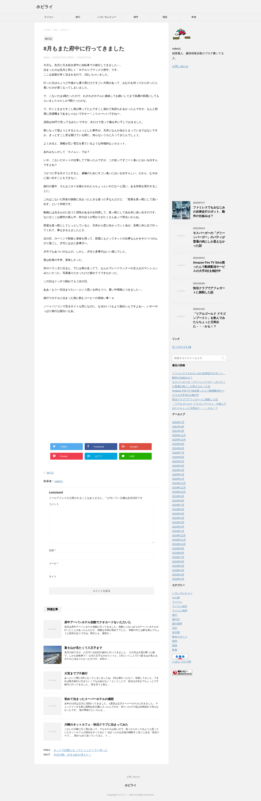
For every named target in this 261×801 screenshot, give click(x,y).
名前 (52, 550)
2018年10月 (179, 544)
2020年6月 (178, 457)
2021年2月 (178, 431)
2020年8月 (178, 448)
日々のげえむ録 (181, 346)
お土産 (176, 597)
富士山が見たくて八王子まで (83, 647)
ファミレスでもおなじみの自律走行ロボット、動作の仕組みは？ (209, 211)
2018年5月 (178, 565)
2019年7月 (178, 505)
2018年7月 (178, 557)
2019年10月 (179, 491)
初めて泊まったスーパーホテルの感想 (89, 699)
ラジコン (49, 17)
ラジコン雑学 (179, 610)
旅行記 (50, 472)
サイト (53, 576)
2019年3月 (178, 522)
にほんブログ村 (181, 661)
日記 (174, 628)
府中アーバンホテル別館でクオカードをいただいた (97, 622)
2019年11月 (179, 487)
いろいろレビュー (107, 17)
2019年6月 (178, 509)
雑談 (165, 17)
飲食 (194, 17)
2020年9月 (178, 444)
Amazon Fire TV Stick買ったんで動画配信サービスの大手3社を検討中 (209, 267)
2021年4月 (178, 426)
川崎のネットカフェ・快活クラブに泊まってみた (96, 724)
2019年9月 (178, 496)
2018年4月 (178, 570)
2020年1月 (178, 478)
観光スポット (179, 636)
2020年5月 (178, 461)
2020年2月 (178, 474)
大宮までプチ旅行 (76, 673)
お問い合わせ (180, 66)
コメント (54, 504)
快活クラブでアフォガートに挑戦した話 (209, 290)
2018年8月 (178, 552)
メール (53, 563)
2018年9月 (178, 548)
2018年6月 (178, 561)
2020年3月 (178, 470)
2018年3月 (178, 574)
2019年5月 (178, 513)
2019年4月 (178, 518)
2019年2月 (178, 526)
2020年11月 (179, 435)
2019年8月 (178, 500)
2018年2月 (178, 579)
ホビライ (44, 7)
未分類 (176, 632)
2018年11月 (179, 539)
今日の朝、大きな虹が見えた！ (72, 754)
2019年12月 (179, 483)
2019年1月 (178, 531)
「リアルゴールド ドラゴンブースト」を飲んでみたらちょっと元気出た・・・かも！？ (209, 320)
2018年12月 (179, 535)
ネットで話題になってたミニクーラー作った (80, 750)
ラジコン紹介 (179, 606)
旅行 (78, 17)
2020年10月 (179, 439)
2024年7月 (178, 422)
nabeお (58, 481)
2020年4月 (178, 465)
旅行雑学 (177, 623)
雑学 (136, 17)
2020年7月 (178, 452)
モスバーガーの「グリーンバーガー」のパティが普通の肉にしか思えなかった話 (209, 239)
